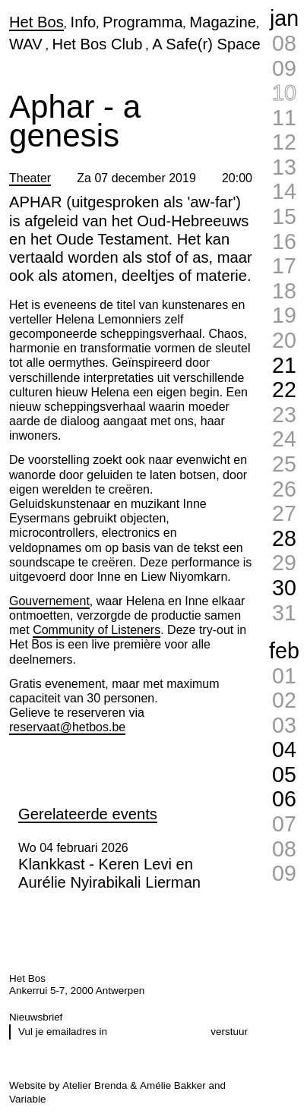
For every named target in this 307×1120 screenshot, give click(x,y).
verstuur (229, 1031)
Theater (30, 178)
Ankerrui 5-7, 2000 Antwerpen (76, 990)
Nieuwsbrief (35, 1017)
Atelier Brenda (94, 1085)
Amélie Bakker (173, 1085)
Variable (27, 1099)
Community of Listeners (96, 629)
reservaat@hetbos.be (67, 727)
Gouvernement (49, 601)
